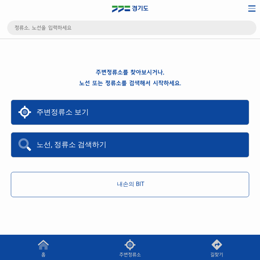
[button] (130, 247)
